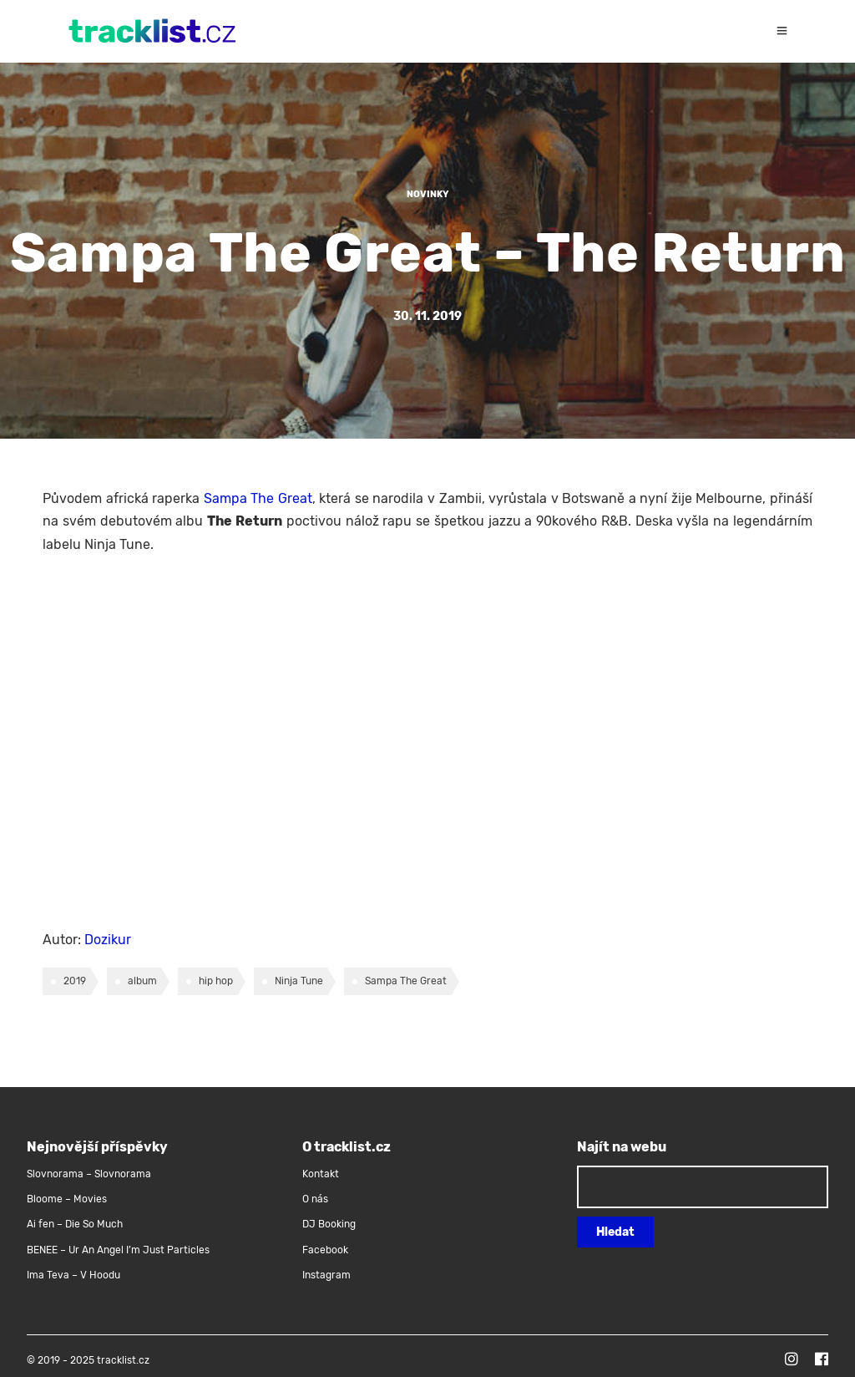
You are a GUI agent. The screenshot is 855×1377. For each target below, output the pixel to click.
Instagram (326, 1275)
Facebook (325, 1250)
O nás (315, 1199)
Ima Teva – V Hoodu (73, 1275)
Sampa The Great (258, 498)
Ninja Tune (299, 981)
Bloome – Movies (67, 1199)
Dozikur (107, 940)
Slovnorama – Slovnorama (89, 1174)
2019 (74, 981)
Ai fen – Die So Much (75, 1224)
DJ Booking (329, 1224)
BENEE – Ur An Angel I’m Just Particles (119, 1250)
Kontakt (320, 1174)
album (142, 981)
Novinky (428, 194)
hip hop (216, 981)
